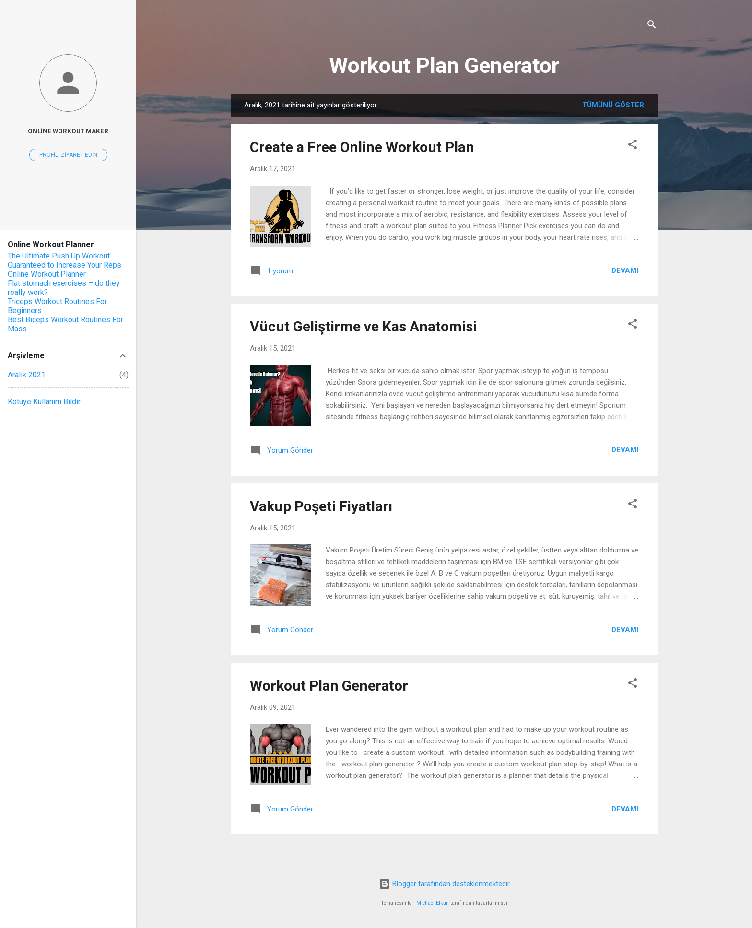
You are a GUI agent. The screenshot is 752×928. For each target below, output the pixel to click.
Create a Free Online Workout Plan (362, 147)
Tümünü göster (613, 105)
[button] (632, 146)
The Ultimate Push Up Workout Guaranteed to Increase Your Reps (64, 260)
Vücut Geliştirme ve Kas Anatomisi (363, 326)
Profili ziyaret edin (68, 155)
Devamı (624, 270)
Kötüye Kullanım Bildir (44, 401)
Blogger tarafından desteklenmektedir (444, 884)
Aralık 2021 (27, 374)
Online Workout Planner (47, 274)
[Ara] (652, 26)
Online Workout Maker (68, 131)
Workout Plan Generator (444, 65)
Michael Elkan (432, 903)
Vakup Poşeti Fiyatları (321, 506)
